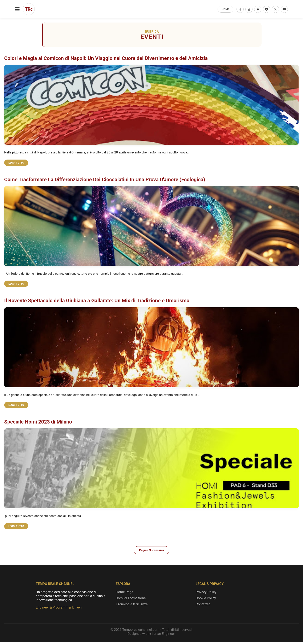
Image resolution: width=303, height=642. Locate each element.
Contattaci (203, 604)
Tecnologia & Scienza (132, 604)
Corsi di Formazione (131, 598)
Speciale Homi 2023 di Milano (38, 422)
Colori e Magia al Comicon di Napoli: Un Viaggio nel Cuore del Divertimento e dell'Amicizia (106, 58)
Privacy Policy (206, 592)
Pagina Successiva (151, 550)
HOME (225, 9)
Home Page (124, 592)
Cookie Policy (206, 598)
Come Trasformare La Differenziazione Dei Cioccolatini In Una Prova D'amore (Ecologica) (104, 179)
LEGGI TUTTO (16, 162)
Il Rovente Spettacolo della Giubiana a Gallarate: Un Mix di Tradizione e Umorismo (96, 301)
